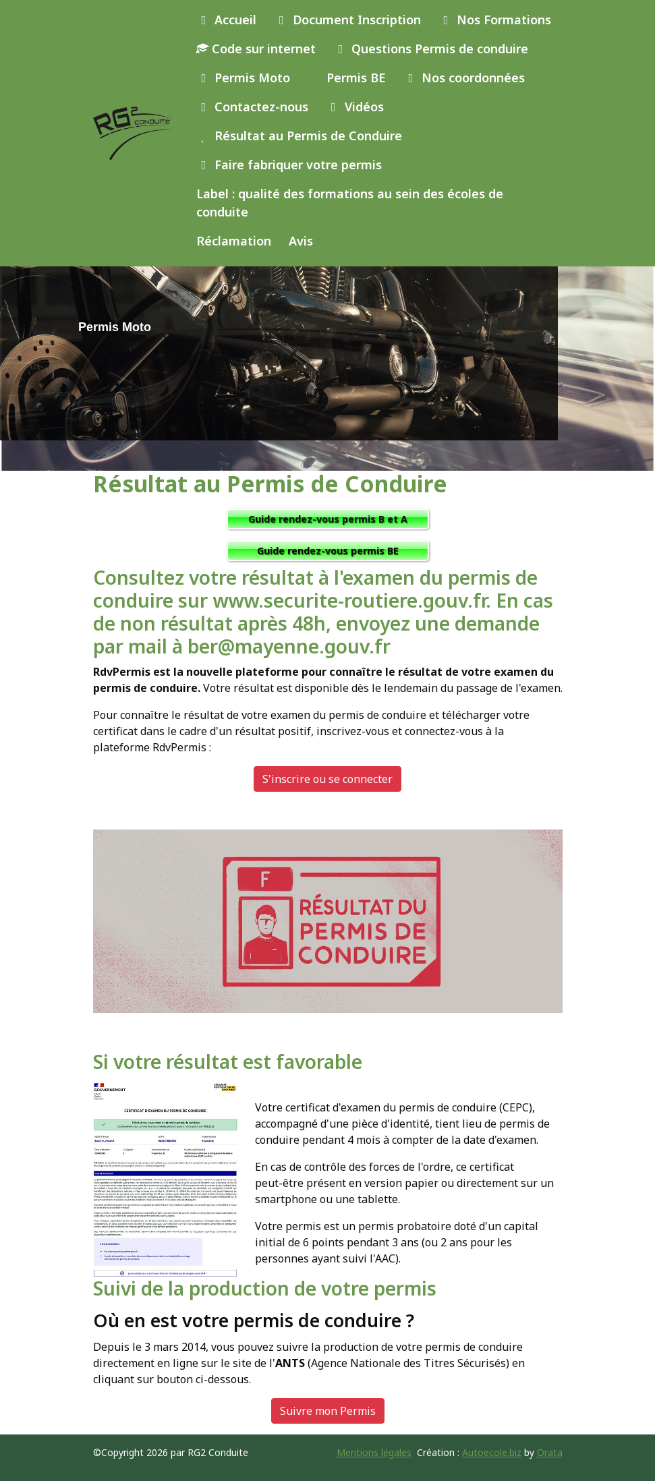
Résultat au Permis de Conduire (299, 135)
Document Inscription (347, 19)
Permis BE (354, 77)
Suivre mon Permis (328, 1410)
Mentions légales (374, 1452)
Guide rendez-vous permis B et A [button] (327, 519)
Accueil (226, 19)
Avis (301, 241)
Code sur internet (256, 48)
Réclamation (233, 241)
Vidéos (355, 106)
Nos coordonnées (464, 77)
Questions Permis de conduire (431, 48)
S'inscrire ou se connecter (327, 779)
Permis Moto (243, 77)
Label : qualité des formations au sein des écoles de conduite (349, 202)
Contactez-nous (252, 106)
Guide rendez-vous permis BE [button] (328, 550)
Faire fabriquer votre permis (289, 164)
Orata (550, 1452)
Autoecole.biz (491, 1452)
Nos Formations (495, 19)
